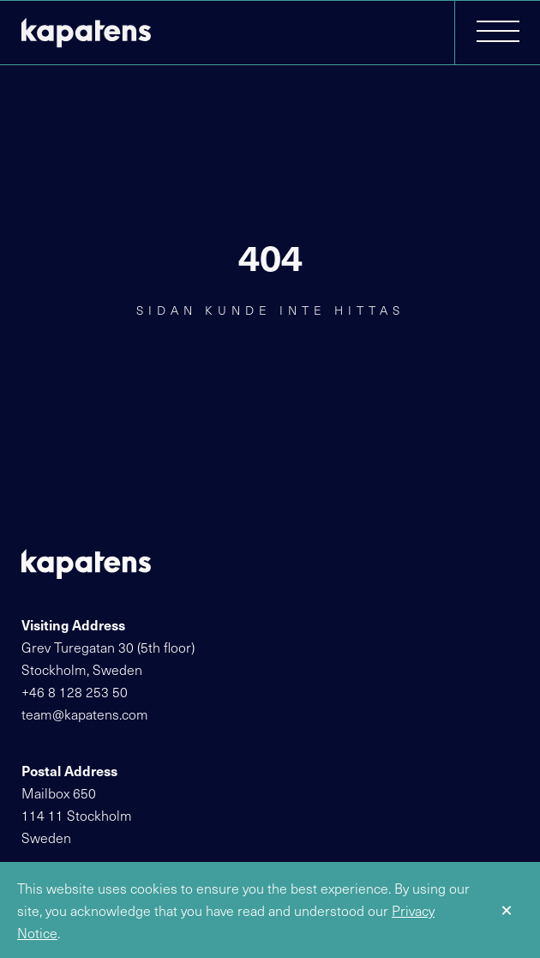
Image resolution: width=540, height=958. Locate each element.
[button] (498, 33)
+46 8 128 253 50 (74, 691)
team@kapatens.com (84, 713)
